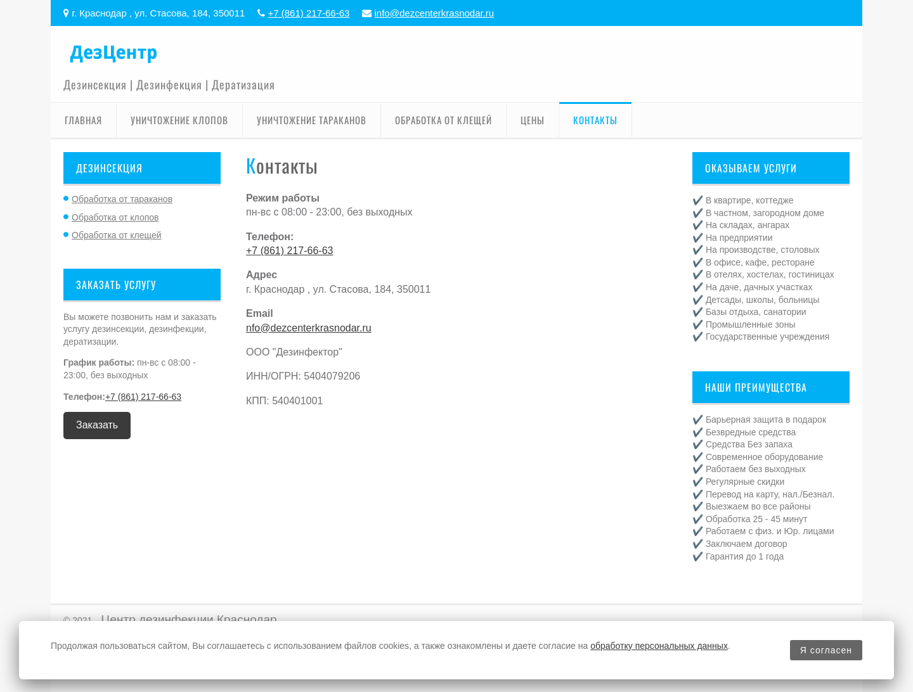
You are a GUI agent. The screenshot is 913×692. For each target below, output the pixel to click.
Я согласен (826, 650)
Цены (533, 120)
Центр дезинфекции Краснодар (188, 619)
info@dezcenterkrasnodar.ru (435, 13)
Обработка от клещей (443, 120)
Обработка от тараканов (122, 199)
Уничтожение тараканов (311, 120)
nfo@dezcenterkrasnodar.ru (309, 328)
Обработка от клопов (115, 217)
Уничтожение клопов (179, 120)
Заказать (97, 425)
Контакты (595, 120)
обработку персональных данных (659, 646)
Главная (83, 120)
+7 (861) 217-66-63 (309, 13)
